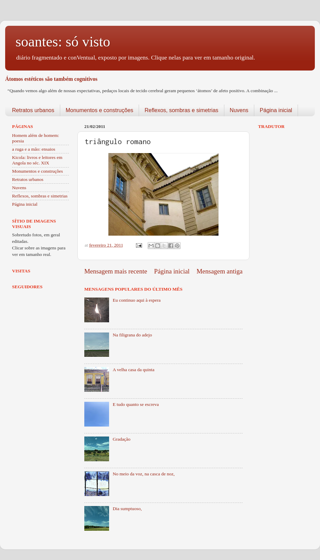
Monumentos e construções (100, 110)
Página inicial (276, 110)
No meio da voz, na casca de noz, (143, 473)
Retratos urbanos (33, 110)
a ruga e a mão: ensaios (33, 149)
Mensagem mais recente (115, 271)
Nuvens (239, 110)
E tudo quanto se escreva (136, 404)
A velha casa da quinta (133, 369)
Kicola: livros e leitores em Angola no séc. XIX (37, 160)
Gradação (121, 439)
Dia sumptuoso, (127, 508)
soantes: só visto (62, 42)
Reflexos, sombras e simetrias (181, 110)
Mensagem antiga (219, 271)
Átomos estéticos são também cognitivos (51, 79)
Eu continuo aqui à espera (136, 300)
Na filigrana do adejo (132, 334)
